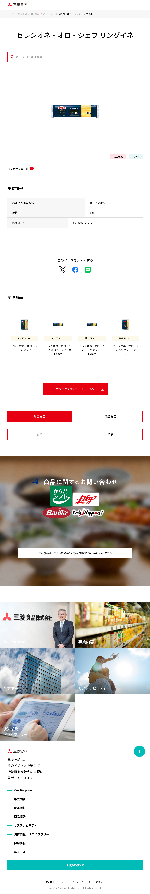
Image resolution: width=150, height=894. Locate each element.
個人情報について (55, 882)
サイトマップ (76, 882)
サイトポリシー (97, 882)
